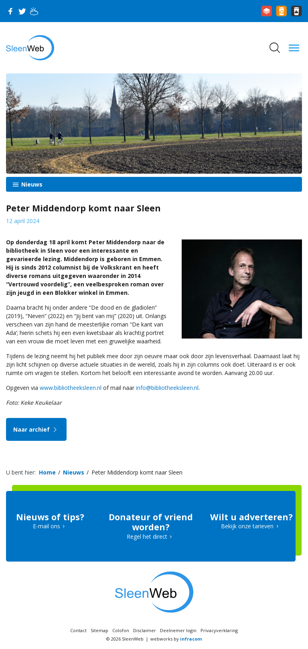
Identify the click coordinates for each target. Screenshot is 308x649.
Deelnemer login (178, 630)
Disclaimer (144, 630)
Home (47, 472)
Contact (78, 630)
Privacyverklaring (219, 630)
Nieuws (31, 184)
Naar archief (36, 429)
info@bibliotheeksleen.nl (167, 387)
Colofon (120, 630)
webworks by (176, 639)
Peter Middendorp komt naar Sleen (137, 472)
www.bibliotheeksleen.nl (70, 387)
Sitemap (99, 630)
